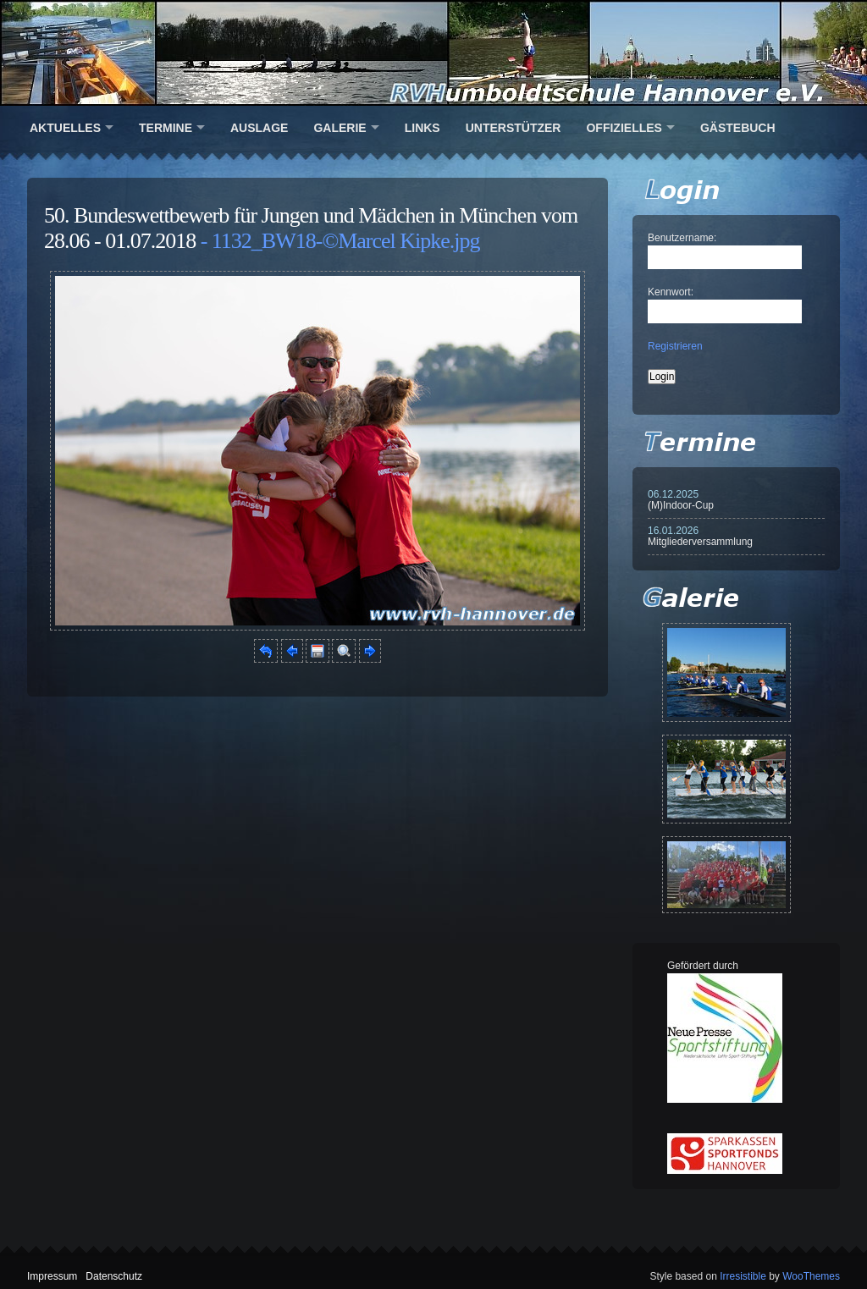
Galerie (339, 128)
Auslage (259, 128)
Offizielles (623, 128)
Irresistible (743, 1276)
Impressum (52, 1276)
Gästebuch (738, 128)
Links (422, 128)
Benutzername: (682, 238)
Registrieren (675, 346)
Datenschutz (114, 1276)
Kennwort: (670, 292)
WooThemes (811, 1276)
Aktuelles (65, 128)
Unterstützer (513, 128)
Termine (165, 128)
